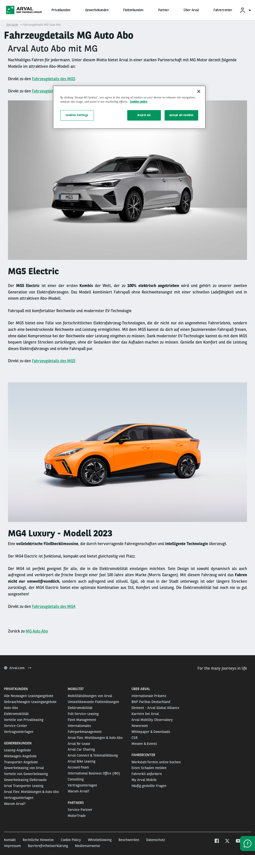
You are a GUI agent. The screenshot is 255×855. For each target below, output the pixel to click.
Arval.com (17, 668)
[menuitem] (245, 10)
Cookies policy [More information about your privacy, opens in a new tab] (138, 101)
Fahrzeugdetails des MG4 (53, 606)
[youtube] (238, 841)
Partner (163, 10)
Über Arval (191, 10)
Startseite (12, 24)
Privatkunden (61, 10)
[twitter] (227, 841)
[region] (129, 107)
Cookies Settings (77, 115)
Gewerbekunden (97, 10)
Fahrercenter (222, 10)
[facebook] (216, 841)
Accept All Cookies (181, 115)
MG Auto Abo (37, 631)
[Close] (198, 91)
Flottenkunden (133, 10)
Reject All (143, 115)
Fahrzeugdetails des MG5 (53, 78)
